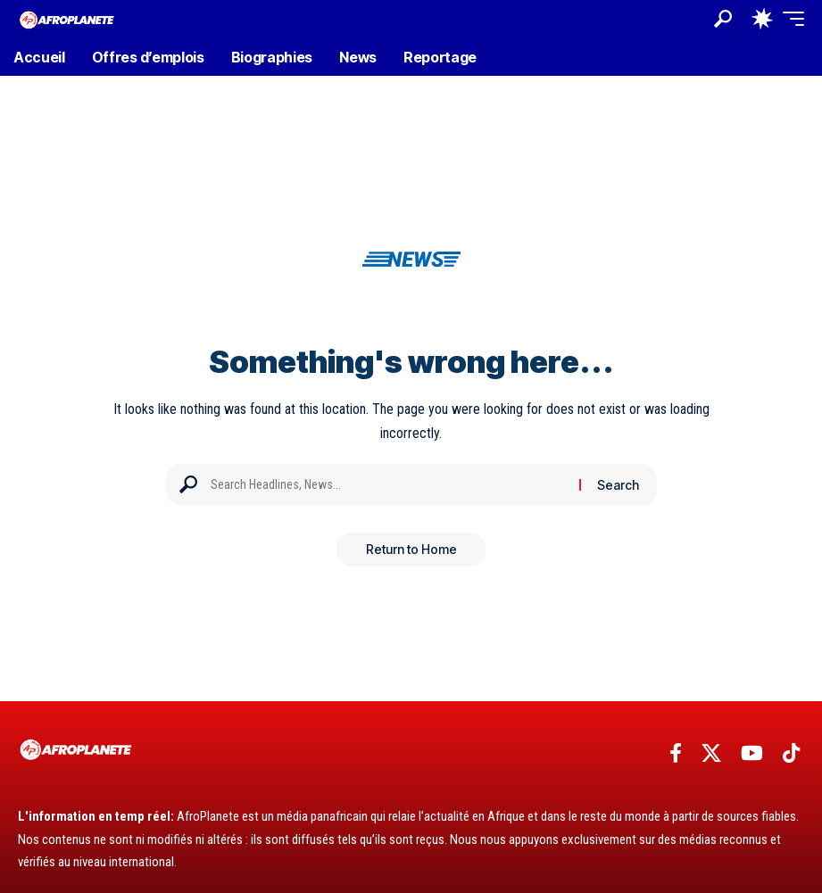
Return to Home (411, 550)
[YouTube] (752, 753)
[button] (723, 19)
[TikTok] (791, 753)
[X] (711, 753)
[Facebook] (675, 753)
